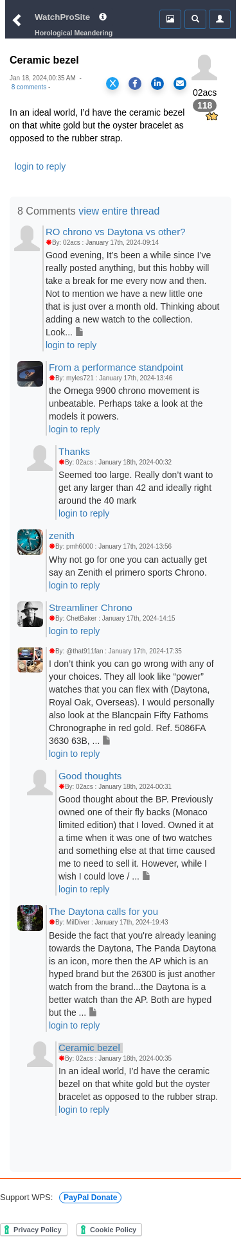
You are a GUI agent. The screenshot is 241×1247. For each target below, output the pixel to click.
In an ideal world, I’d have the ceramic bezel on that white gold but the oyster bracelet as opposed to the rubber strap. (138, 1084)
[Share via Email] (180, 83)
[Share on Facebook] (135, 83)
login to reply (40, 166)
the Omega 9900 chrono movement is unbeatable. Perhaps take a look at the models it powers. (126, 403)
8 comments (29, 87)
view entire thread (118, 211)
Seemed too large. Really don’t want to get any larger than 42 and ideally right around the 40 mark (135, 488)
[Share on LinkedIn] (157, 83)
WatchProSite (62, 17)
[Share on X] (112, 83)
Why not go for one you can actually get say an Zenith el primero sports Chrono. (128, 566)
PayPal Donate (90, 1197)
